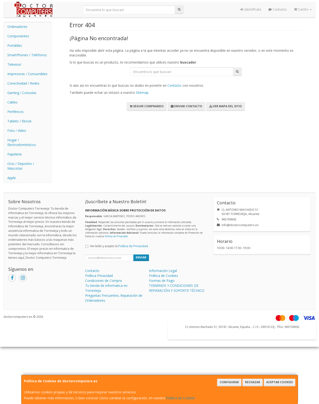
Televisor (14, 64)
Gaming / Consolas (21, 92)
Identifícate (250, 9)
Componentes (18, 36)
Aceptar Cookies (279, 382)
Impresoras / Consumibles (27, 74)
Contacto (277, 9)
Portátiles (14, 45)
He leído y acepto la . (119, 246)
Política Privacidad (99, 275)
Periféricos (15, 111)
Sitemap (142, 92)
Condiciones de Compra (103, 280)
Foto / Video (16, 130)
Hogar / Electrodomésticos (21, 142)
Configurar (229, 382)
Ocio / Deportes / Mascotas (20, 166)
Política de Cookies (180, 398)
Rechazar (252, 382)
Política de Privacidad (116, 236)
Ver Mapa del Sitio (225, 106)
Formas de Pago (162, 280)
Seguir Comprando (147, 106)
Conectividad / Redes (23, 83)
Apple (11, 178)
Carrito (303, 9)
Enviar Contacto (186, 106)
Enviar (141, 257)
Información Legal (163, 270)
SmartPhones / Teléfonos (27, 55)
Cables (12, 102)
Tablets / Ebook (19, 121)
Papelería (14, 154)
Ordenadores (17, 26)
